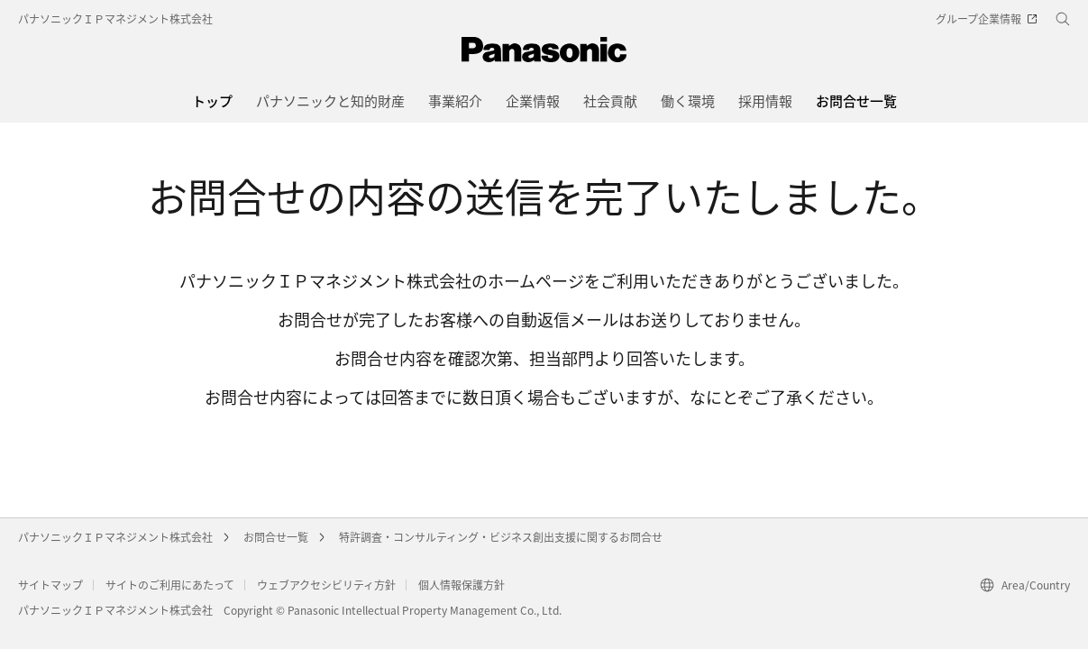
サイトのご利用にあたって (169, 584)
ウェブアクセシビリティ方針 (326, 584)
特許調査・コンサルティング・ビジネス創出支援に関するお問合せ (501, 536)
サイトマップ (50, 584)
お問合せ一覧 (275, 536)
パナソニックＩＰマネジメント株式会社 (115, 18)
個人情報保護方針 (461, 584)
